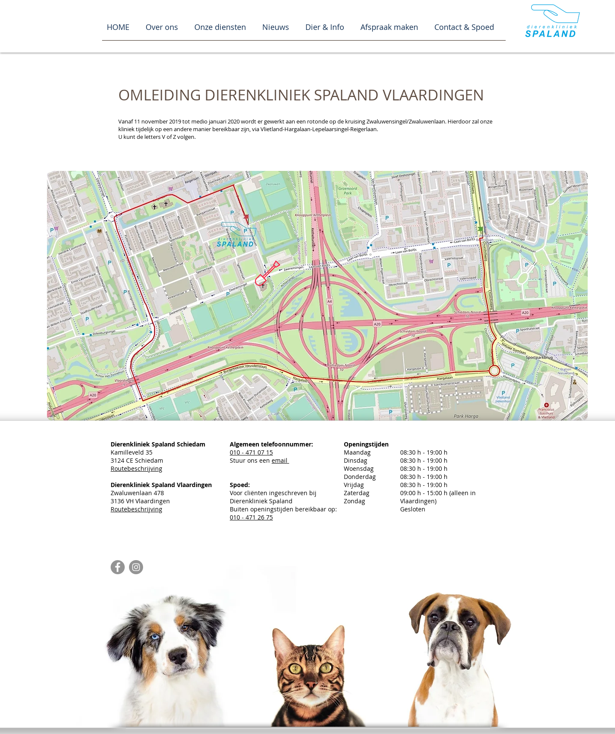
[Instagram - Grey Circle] (136, 567)
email (280, 460)
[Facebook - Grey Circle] (118, 567)
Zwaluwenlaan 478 (161, 489)
